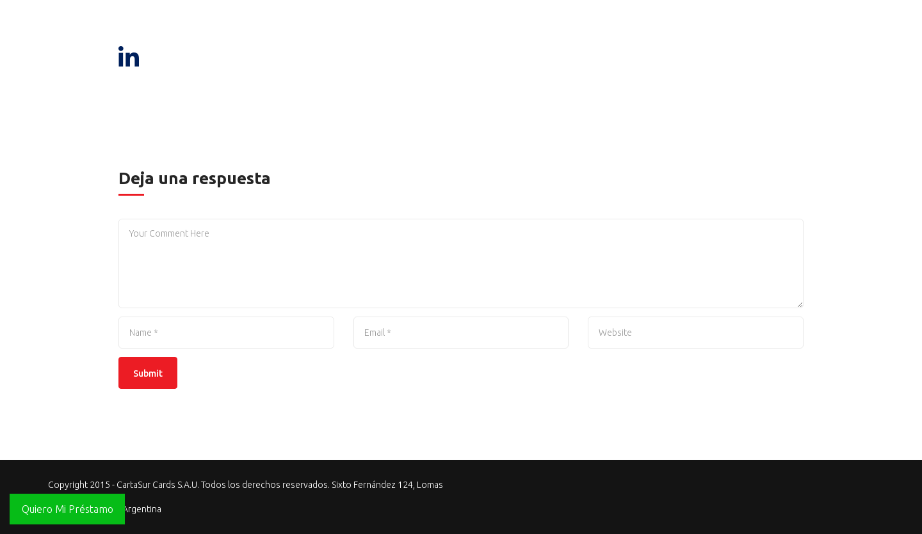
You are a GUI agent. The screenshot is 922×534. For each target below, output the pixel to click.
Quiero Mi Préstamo (67, 509)
